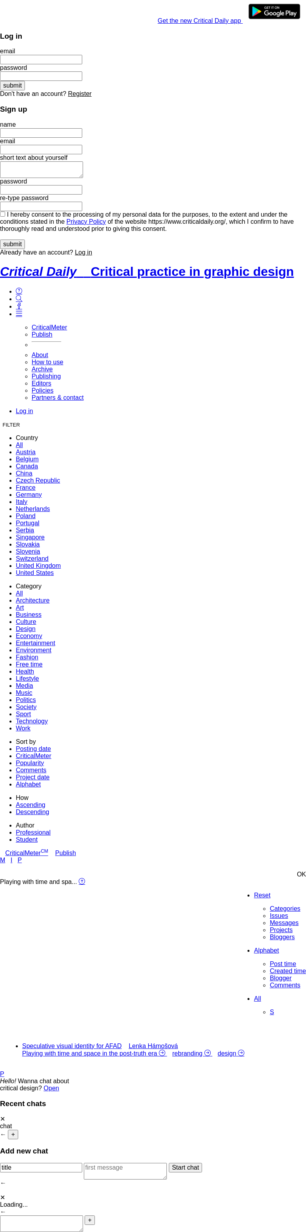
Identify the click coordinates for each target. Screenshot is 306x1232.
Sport (23, 714)
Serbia (25, 530)
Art (20, 607)
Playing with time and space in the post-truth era (90, 1053)
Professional (33, 832)
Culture (26, 621)
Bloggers (282, 937)
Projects (281, 930)
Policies (42, 390)
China (24, 473)
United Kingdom (38, 565)
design (227, 1053)
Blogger (280, 978)
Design (26, 628)
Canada (27, 466)
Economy (29, 636)
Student (27, 839)
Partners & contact (58, 397)
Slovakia (28, 544)
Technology (32, 721)
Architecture (32, 600)
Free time (29, 664)
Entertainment (35, 643)
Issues (279, 915)
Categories (285, 908)
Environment (33, 650)
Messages (284, 922)
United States (35, 572)
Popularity (30, 763)
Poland (26, 516)
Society (26, 707)
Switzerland (32, 558)
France (26, 487)
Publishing (46, 376)
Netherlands (33, 509)
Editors (41, 383)
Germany (29, 494)
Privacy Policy (86, 221)
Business (29, 614)
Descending (32, 812)
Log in (83, 252)
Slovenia (28, 551)
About (40, 355)
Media (24, 685)
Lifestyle (27, 678)
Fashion (27, 657)
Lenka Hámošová (153, 1046)
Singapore (30, 537)
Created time (288, 971)
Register (80, 93)
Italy (21, 501)
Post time (283, 964)
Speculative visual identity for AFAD (72, 1046)
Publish (42, 334)
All (19, 445)
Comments (31, 770)
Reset (262, 895)
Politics (26, 700)
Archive (42, 369)
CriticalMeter (49, 327)
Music (24, 692)
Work (23, 728)
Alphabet (28, 784)
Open (51, 1088)
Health (25, 671)
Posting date (33, 748)
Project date (32, 777)
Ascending (30, 804)
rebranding (188, 1053)
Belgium (27, 459)
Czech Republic (38, 480)
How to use (47, 362)
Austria (26, 452)
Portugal (28, 523)
